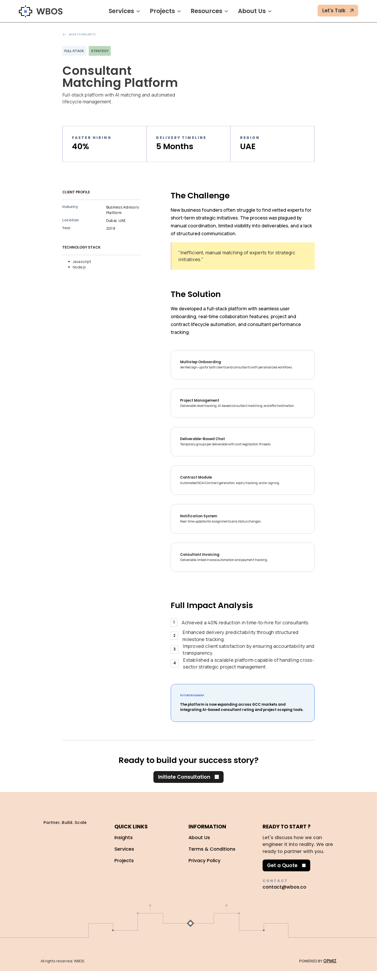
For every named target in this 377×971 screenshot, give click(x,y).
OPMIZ (329, 961)
